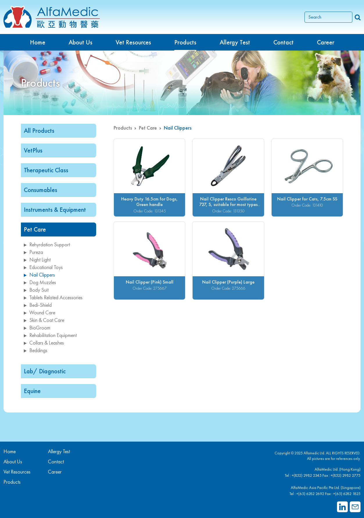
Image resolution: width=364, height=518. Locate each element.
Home (37, 42)
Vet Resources (133, 42)
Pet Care (35, 229)
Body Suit (36, 289)
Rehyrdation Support (47, 244)
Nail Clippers (39, 274)
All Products (39, 130)
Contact (283, 42)
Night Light (37, 259)
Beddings (35, 350)
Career (325, 42)
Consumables (40, 190)
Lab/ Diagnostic (45, 371)
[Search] (328, 17)
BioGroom (37, 327)
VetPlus (33, 150)
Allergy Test (59, 451)
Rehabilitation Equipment (50, 335)
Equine (32, 391)
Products (123, 127)
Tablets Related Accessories (53, 297)
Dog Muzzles (40, 282)
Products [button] (185, 42)
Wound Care (39, 312)
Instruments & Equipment (55, 209)
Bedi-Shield (38, 305)
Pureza (33, 252)
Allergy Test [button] (235, 42)
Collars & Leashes (44, 342)
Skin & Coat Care (44, 320)
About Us (80, 42)
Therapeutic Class (46, 170)
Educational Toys (43, 267)
